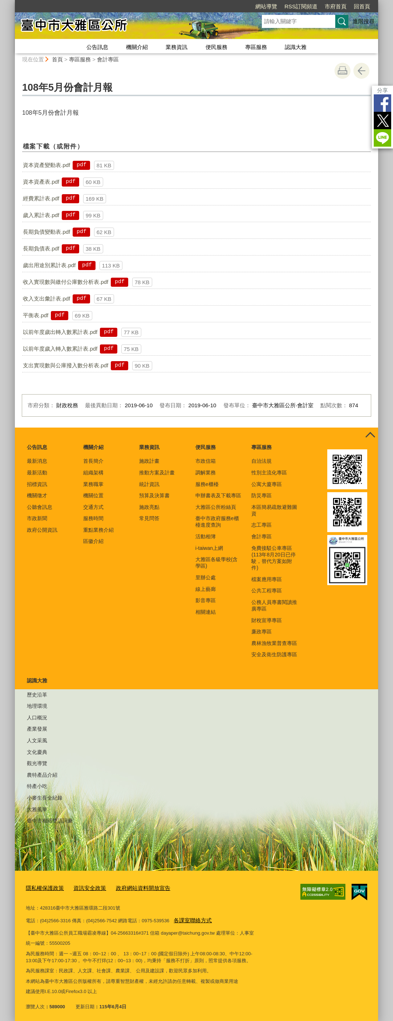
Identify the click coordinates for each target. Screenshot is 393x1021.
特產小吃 (37, 786)
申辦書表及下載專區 (218, 495)
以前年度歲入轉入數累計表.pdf (60, 349)
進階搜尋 (363, 21)
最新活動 (37, 472)
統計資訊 (149, 484)
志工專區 (261, 525)
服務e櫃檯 (207, 484)
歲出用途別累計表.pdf (49, 265)
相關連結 (205, 612)
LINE (382, 138)
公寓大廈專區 (266, 484)
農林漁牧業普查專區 (274, 643)
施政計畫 (149, 461)
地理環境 (37, 706)
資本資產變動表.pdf (46, 165)
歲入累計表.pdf (41, 215)
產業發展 (37, 729)
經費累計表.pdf (41, 198)
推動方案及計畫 (157, 472)
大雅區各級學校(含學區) (216, 562)
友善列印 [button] (343, 71)
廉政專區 (261, 631)
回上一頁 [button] (361, 71)
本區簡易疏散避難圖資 (274, 510)
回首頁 (362, 6)
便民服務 (216, 47)
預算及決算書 (154, 495)
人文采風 (37, 740)
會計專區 (108, 59)
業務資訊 (176, 47)
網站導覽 (266, 6)
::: (11, 3)
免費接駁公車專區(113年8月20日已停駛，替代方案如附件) (273, 558)
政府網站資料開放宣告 (130, 887)
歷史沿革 (37, 695)
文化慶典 (37, 752)
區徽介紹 (93, 541)
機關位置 (93, 495)
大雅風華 (37, 809)
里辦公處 (205, 577)
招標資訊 (37, 484)
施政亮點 (149, 507)
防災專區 (261, 495)
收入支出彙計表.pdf (46, 298)
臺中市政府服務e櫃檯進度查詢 (217, 521)
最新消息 (37, 461)
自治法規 (261, 461)
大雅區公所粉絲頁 (215, 507)
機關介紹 (137, 47)
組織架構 (93, 472)
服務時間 (93, 518)
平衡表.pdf (35, 315)
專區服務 (256, 47)
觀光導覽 (37, 763)
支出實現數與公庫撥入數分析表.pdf (65, 365)
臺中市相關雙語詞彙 (50, 821)
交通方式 (93, 507)
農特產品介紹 (42, 775)
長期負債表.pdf (41, 248)
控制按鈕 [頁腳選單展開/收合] (370, 436)
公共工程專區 (266, 590)
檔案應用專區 (266, 579)
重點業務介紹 (98, 530)
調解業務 (205, 472)
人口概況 (37, 717)
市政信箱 (205, 461)
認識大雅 (296, 47)
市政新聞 (37, 518)
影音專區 (205, 600)
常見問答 (149, 518)
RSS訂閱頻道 (300, 6)
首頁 (57, 59)
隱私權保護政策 (42, 887)
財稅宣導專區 (266, 620)
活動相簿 (205, 536)
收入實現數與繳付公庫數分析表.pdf (65, 282)
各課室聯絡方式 (190, 917)
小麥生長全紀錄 (44, 798)
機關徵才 (37, 495)
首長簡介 (93, 461)
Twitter (382, 120)
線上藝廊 (205, 589)
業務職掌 (93, 484)
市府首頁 (336, 6)
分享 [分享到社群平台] (382, 90)
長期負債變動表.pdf (46, 232)
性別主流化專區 (269, 472)
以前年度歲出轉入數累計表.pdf (60, 332)
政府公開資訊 (42, 530)
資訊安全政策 (82, 887)
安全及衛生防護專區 (274, 654)
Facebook (382, 103)
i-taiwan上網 (209, 548)
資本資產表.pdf (41, 182)
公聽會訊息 (39, 507)
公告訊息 (97, 47)
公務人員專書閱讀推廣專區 (274, 605)
